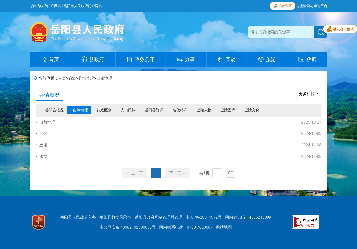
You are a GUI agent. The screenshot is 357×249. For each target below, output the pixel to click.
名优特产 (180, 110)
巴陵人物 (204, 110)
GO (230, 173)
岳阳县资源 (154, 110)
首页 (62, 78)
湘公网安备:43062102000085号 (128, 227)
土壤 (43, 145)
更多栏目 (307, 93)
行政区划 (104, 110)
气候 (43, 133)
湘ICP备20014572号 (204, 217)
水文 (43, 156)
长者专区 (282, 5)
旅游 (72, 78)
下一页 (177, 173)
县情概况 (86, 78)
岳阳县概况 (54, 110)
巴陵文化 (251, 110)
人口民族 (128, 110)
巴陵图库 (227, 110)
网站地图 (224, 227)
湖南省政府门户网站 (45, 6)
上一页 (134, 173)
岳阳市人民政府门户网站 (83, 6)
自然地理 (104, 78)
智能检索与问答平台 (311, 6)
